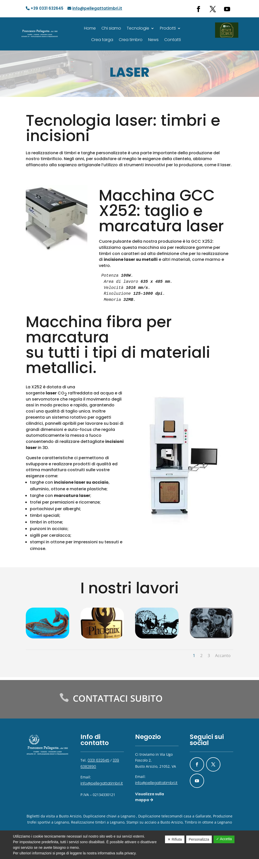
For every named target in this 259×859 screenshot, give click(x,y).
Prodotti (168, 28)
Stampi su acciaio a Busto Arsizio (154, 822)
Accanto (223, 655)
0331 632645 (98, 760)
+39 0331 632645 (45, 8)
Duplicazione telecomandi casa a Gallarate (174, 816)
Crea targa (102, 40)
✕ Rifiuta (175, 839)
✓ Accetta (224, 839)
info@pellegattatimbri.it (101, 783)
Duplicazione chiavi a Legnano (109, 816)
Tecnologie (138, 28)
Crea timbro (131, 40)
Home (90, 28)
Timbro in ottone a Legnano (208, 822)
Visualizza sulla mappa (149, 797)
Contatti (172, 40)
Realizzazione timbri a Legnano (97, 822)
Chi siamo (111, 28)
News (153, 40)
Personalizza (199, 839)
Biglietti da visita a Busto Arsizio (54, 816)
